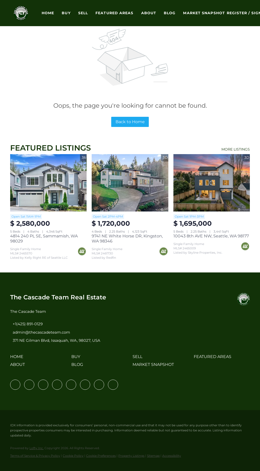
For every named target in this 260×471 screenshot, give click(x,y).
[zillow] (57, 385)
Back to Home (130, 121)
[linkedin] (29, 385)
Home (48, 13)
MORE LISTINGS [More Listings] (235, 149)
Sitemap (153, 456)
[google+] (113, 385)
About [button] (148, 13)
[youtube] (85, 385)
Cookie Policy (73, 456)
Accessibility (171, 456)
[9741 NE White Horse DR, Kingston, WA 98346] (130, 183)
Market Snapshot (204, 13)
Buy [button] (66, 13)
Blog (169, 13)
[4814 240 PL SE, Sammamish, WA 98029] (48, 183)
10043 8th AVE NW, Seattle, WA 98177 (211, 236)
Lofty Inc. (36, 448)
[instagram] (71, 385)
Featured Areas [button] (114, 13)
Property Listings (131, 456)
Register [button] (237, 13)
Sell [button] (83, 13)
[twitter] (43, 385)
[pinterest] (99, 385)
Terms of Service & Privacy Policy (35, 456)
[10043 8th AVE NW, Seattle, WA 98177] (211, 183)
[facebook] (15, 385)
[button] (21, 13)
